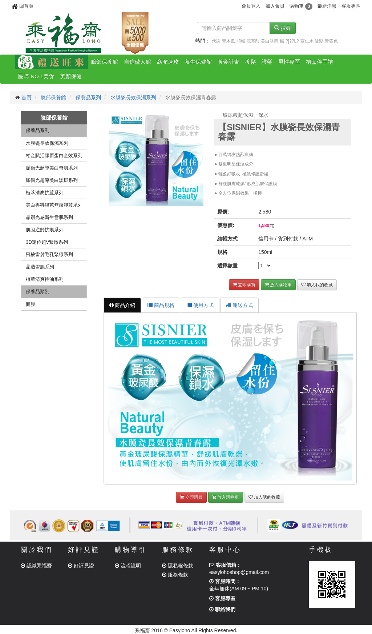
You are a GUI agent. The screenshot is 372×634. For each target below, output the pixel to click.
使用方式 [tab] (200, 305)
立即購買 (244, 284)
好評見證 (81, 566)
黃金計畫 (228, 62)
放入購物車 (278, 284)
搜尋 (282, 28)
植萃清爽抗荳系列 (45, 192)
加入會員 (275, 6)
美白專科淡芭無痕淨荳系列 (54, 205)
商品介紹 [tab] (122, 305)
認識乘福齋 (36, 566)
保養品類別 (37, 291)
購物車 (301, 6)
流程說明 (128, 566)
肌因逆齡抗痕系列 (45, 229)
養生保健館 (198, 62)
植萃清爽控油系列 (45, 279)
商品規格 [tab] (160, 305)
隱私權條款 (177, 566)
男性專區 (289, 62)
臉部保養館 (104, 62)
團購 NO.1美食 (36, 76)
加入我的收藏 (317, 284)
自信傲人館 (137, 62)
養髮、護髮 (258, 62)
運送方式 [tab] (239, 305)
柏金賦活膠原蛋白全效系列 (54, 155)
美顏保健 (71, 76)
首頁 (26, 97)
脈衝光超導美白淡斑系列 (52, 180)
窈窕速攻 (168, 62)
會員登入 (251, 6)
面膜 (30, 304)
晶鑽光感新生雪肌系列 (49, 217)
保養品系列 (88, 97)
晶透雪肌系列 (40, 267)
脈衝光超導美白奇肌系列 (52, 168)
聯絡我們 (222, 609)
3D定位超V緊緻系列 (47, 242)
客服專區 (350, 6)
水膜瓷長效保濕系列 (133, 97)
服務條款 (175, 575)
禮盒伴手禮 (319, 62)
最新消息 (327, 6)
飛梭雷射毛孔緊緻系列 (49, 254)
